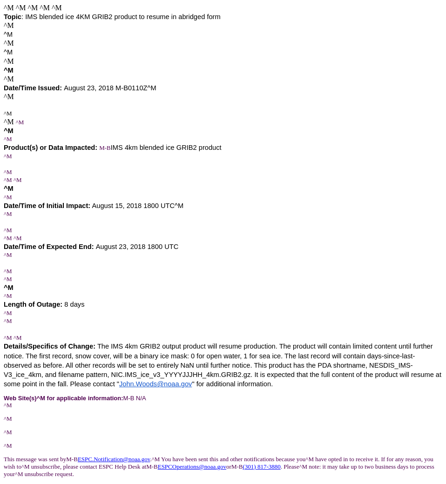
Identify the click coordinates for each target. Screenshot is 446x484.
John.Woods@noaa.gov (155, 384)
